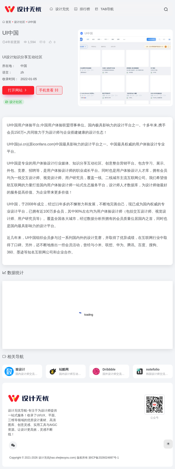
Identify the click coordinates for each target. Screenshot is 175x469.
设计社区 (19, 22)
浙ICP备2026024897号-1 (103, 457)
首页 (8, 22)
